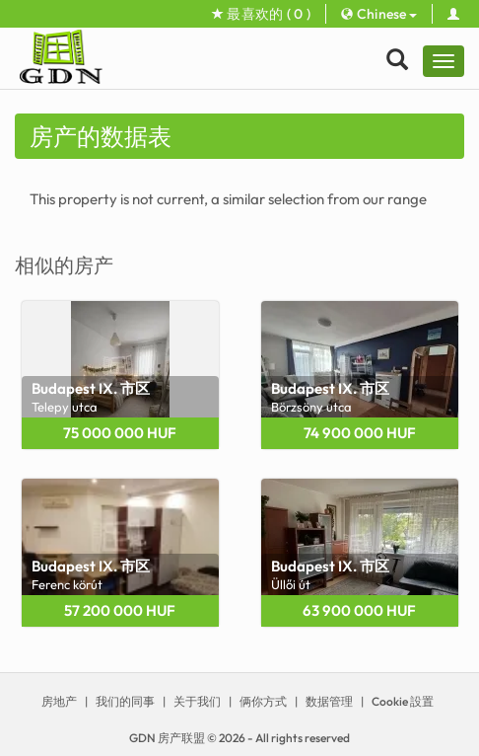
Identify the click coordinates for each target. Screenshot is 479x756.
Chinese (379, 14)
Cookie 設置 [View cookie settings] (403, 701)
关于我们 (197, 701)
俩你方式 (263, 701)
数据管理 (329, 701)
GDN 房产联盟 (167, 737)
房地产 (59, 701)
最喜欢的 (261, 14)
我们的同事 (125, 701)
